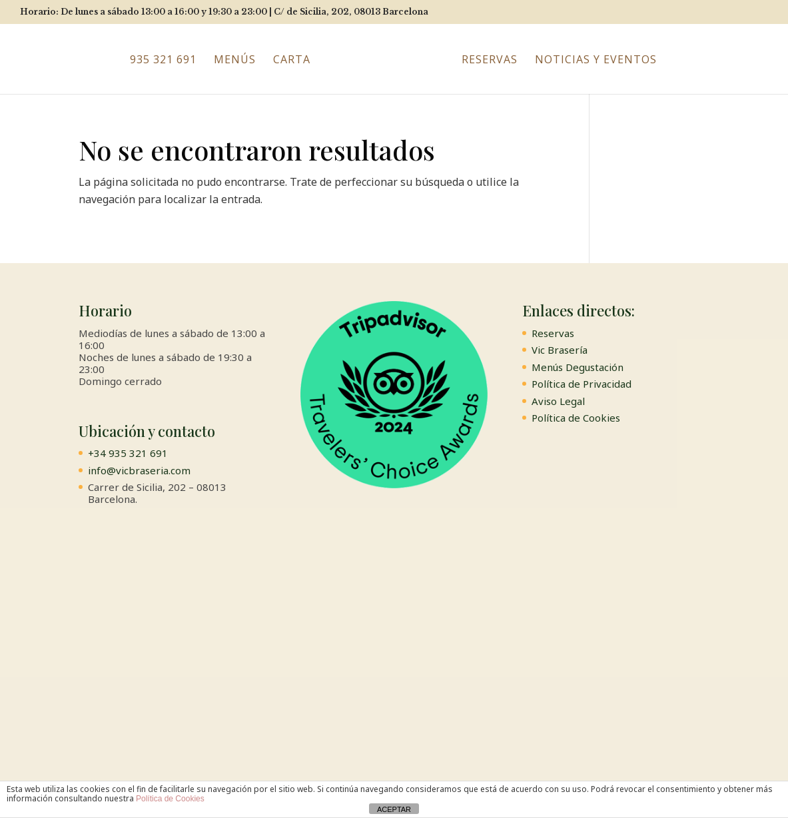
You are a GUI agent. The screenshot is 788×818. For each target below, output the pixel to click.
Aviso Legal (558, 401)
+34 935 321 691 (128, 453)
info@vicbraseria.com (139, 470)
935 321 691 (163, 61)
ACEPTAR (394, 809)
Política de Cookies (576, 417)
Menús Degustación (577, 367)
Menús (235, 61)
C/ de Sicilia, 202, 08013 (351, 12)
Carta (291, 61)
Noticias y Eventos (596, 61)
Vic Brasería (560, 349)
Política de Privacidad (581, 383)
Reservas (490, 61)
